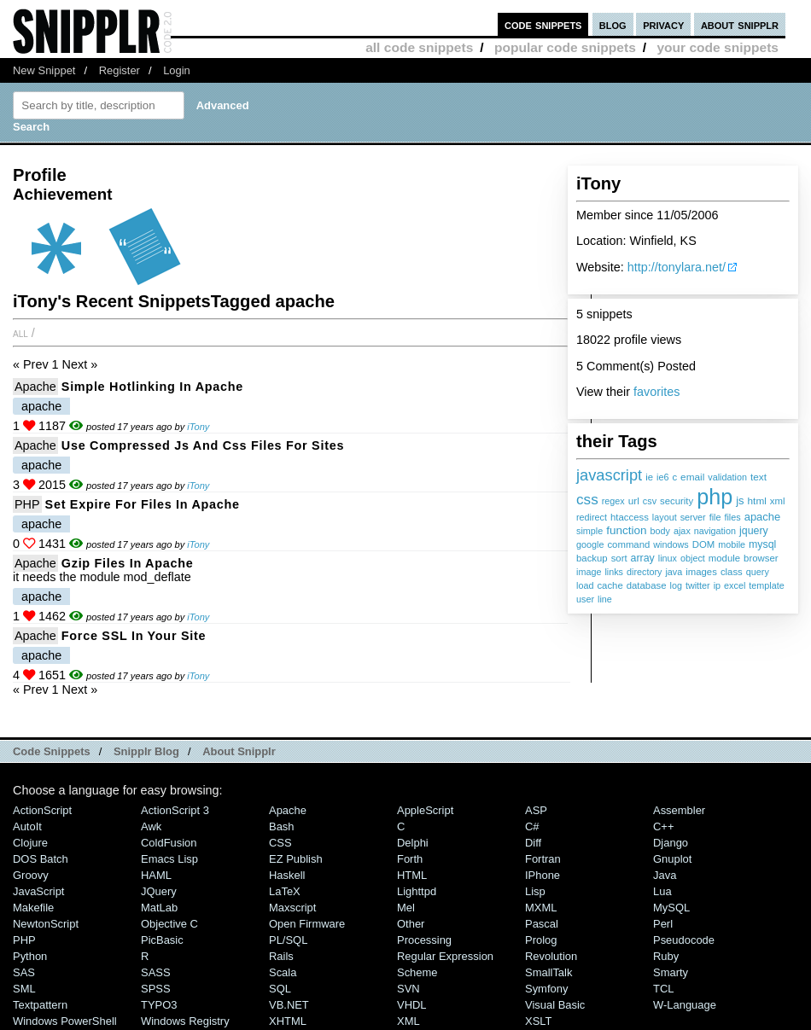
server (693, 517)
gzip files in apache (127, 563)
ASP (536, 810)
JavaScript (38, 891)
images (701, 572)
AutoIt (27, 826)
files (732, 517)
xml (777, 501)
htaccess (629, 517)
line (605, 599)
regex (613, 501)
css (587, 499)
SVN (408, 988)
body (660, 531)
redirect (591, 517)
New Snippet (44, 70)
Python (30, 956)
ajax (682, 531)
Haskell (287, 875)
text (758, 477)
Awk (151, 826)
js (740, 500)
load (584, 585)
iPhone (542, 875)
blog (613, 24)
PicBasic (162, 940)
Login (176, 70)
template (766, 585)
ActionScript (42, 810)
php (714, 497)
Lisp (535, 891)
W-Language (684, 1004)
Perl (663, 923)
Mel (406, 907)
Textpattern (40, 1004)
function (626, 530)
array (643, 558)
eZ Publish (296, 859)
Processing (424, 940)
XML (408, 1021)
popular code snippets (565, 47)
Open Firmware (307, 923)
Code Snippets (51, 751)
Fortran (543, 859)
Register (119, 70)
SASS (156, 972)
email (692, 477)
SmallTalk (548, 972)
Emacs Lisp (169, 859)
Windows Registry (185, 1021)
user (585, 599)
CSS (280, 842)
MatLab (159, 907)
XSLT (538, 1021)
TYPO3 (159, 1004)
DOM (703, 544)
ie (649, 477)
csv (649, 501)
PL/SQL (288, 940)
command (628, 544)
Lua (662, 891)
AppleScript (425, 810)
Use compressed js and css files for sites (202, 445)
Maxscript (292, 907)
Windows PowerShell (65, 1021)
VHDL (412, 1004)
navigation (715, 531)
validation (727, 477)
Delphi (413, 842)
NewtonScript (46, 923)
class (732, 572)
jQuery (159, 891)
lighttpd (416, 891)
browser (761, 558)
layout (664, 517)
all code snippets (419, 47)
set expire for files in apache (142, 504)
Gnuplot (672, 859)
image (588, 572)
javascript (609, 475)
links (613, 572)
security (676, 501)
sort (619, 558)
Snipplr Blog (146, 751)
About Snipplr (239, 751)
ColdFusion (169, 842)
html (757, 501)
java (673, 572)
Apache (35, 386)
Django (670, 842)
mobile (731, 544)
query (757, 572)
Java (664, 875)
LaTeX (284, 891)
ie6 (662, 477)
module (724, 558)
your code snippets (717, 47)
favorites (656, 392)
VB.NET (289, 1004)
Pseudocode (684, 940)
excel (734, 585)
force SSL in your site (133, 636)
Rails (281, 956)
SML (24, 988)
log (675, 585)
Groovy (31, 875)
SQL (280, 988)
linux (667, 558)
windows (670, 544)
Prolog (541, 940)
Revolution (551, 956)
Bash (282, 826)
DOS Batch (40, 859)
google (590, 544)
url (633, 501)
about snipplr (740, 24)
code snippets (543, 24)
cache (609, 585)
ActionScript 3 (175, 810)
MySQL (671, 907)
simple (589, 531)
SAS (24, 972)
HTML (412, 875)
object (692, 558)
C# (532, 826)
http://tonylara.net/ (676, 267)
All (20, 333)
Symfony (546, 988)
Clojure (30, 842)
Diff (533, 842)
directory (644, 572)
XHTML (287, 1021)
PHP (27, 504)
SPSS (156, 988)
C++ (663, 826)
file (715, 517)
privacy (663, 24)
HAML (156, 875)
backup (592, 558)
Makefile (33, 907)
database (647, 585)
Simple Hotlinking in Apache (152, 386)
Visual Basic (555, 1004)
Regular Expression (445, 956)
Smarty (670, 972)
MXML (541, 907)
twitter (698, 585)
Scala (282, 972)
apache (762, 516)
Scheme (417, 972)
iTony (198, 427)
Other (410, 923)
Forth (410, 859)
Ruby (666, 956)
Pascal (541, 923)
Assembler (679, 810)
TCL (663, 988)
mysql (762, 544)
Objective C (169, 923)
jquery (753, 531)
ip (717, 585)
